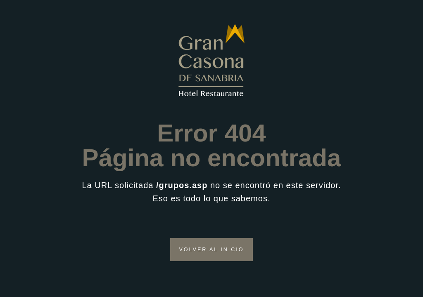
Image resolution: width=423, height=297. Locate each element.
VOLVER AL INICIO (211, 249)
